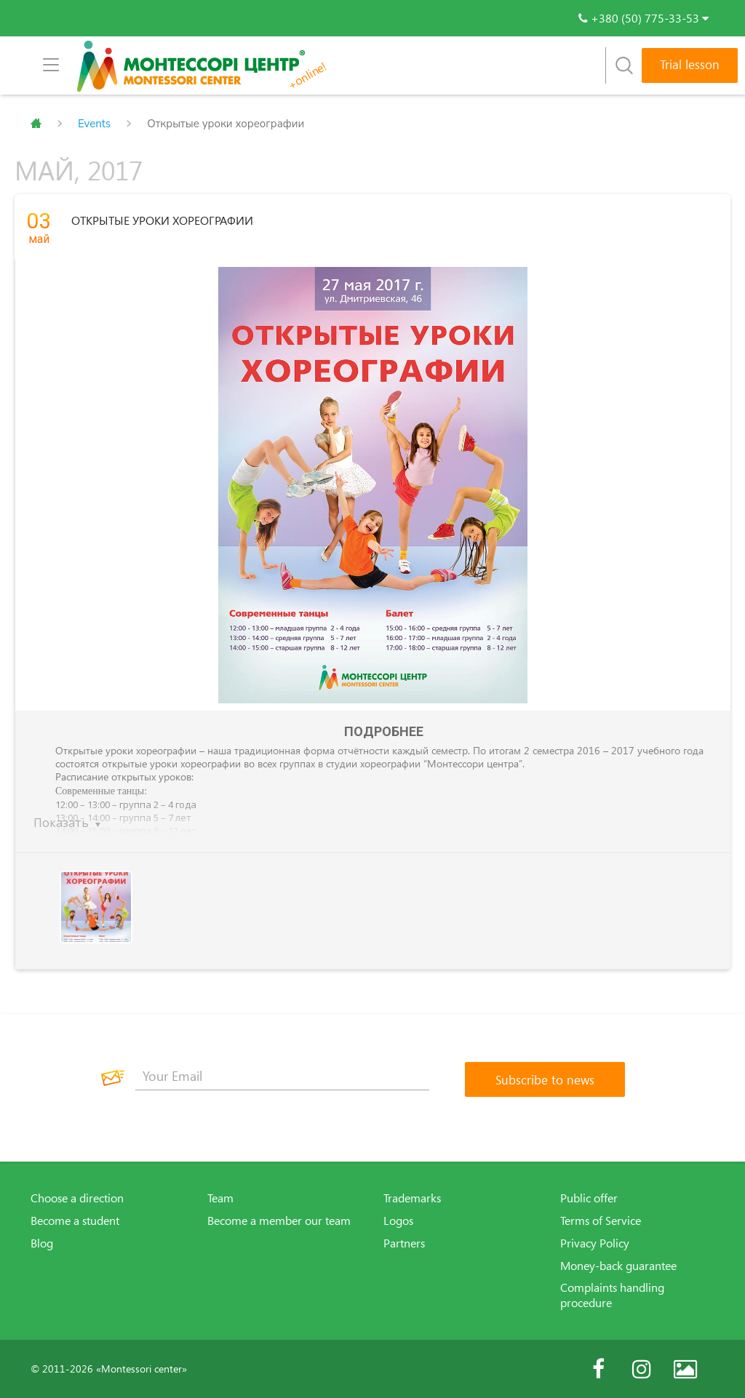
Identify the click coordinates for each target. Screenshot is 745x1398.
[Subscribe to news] (545, 1079)
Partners (404, 1243)
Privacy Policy (594, 1243)
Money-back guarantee (618, 1266)
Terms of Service (600, 1221)
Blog (42, 1243)
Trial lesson (690, 64)
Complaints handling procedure (612, 1295)
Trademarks (412, 1198)
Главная (36, 123)
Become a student (75, 1221)
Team (220, 1198)
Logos (398, 1221)
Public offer (589, 1198)
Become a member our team (279, 1221)
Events (94, 123)
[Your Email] (282, 1075)
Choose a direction (77, 1198)
